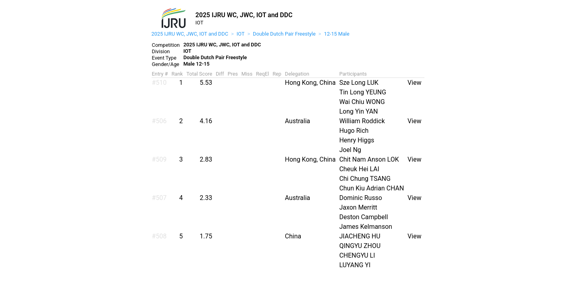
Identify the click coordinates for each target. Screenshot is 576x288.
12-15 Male (337, 34)
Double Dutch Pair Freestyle (284, 34)
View (415, 82)
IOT (241, 34)
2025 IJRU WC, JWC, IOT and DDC (190, 34)
